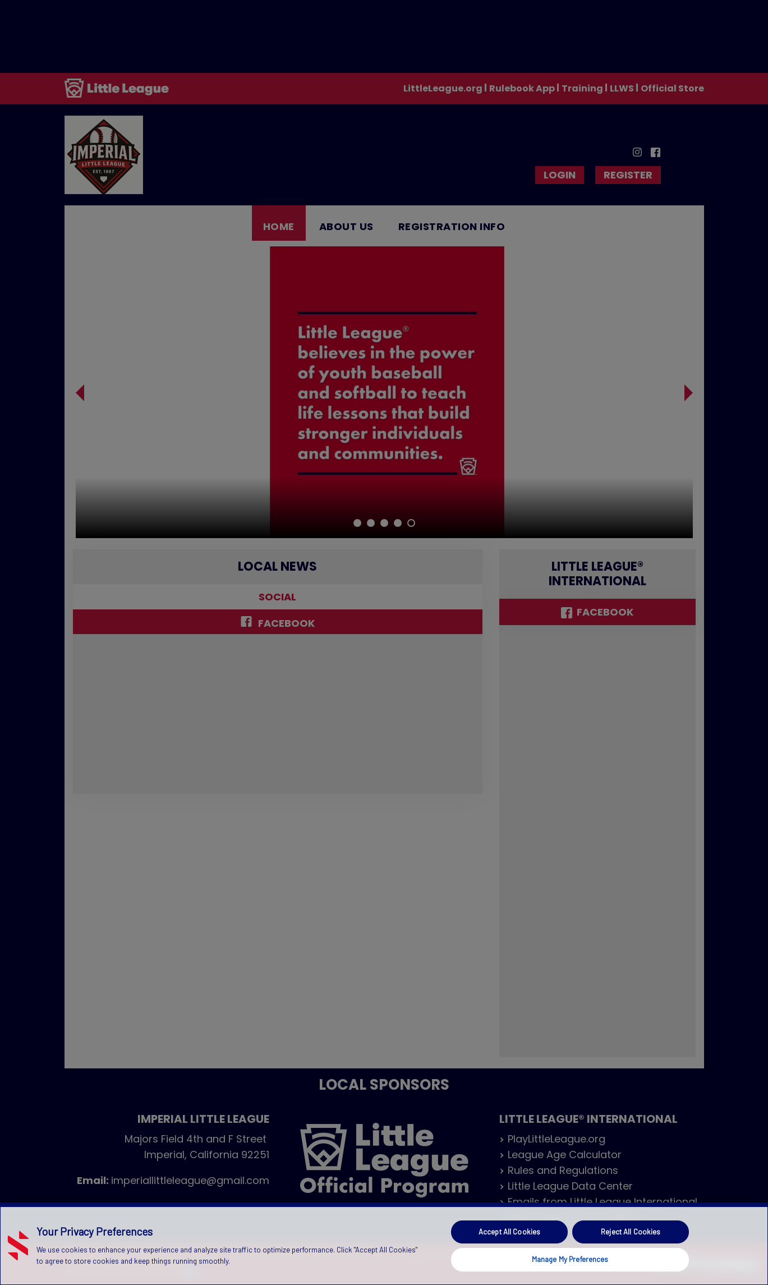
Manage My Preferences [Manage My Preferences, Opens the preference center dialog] (570, 1259)
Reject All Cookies (630, 1231)
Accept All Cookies (509, 1231)
